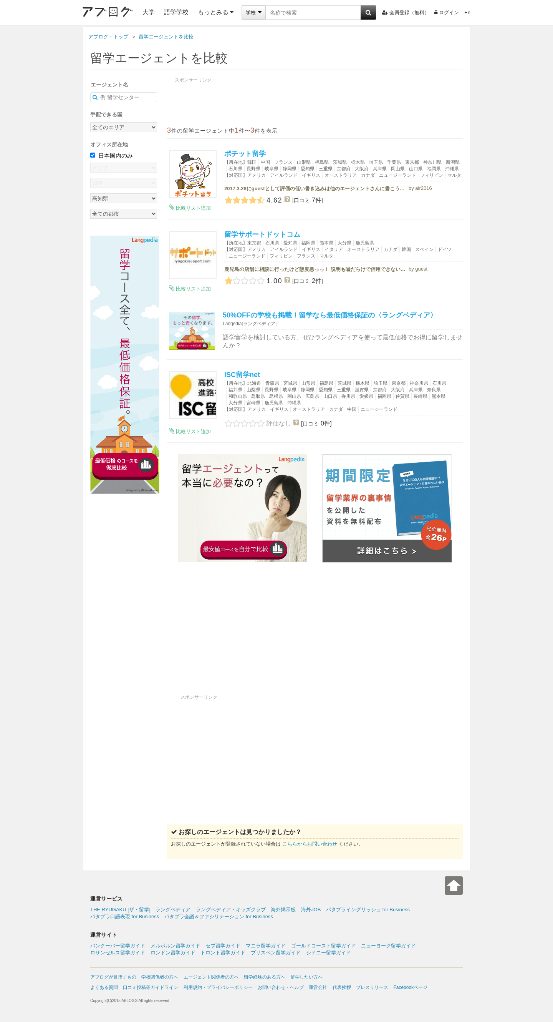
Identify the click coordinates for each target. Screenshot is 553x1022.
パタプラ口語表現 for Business (124, 916)
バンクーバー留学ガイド (117, 946)
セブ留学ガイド (222, 946)
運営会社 (318, 987)
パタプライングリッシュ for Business (368, 909)
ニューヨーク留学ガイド (388, 946)
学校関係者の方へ (159, 977)
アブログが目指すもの (113, 977)
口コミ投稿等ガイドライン (150, 987)
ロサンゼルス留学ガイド (117, 953)
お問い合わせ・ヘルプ (281, 987)
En (467, 12)
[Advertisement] (315, 637)
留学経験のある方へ (264, 977)
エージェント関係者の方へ (211, 977)
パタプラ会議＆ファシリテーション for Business (218, 916)
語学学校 (176, 12)
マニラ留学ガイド (266, 946)
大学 (148, 12)
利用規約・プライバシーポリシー (218, 987)
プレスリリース (372, 987)
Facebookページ (410, 987)
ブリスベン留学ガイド (276, 953)
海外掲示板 (283, 909)
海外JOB (311, 909)
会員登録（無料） (405, 12)
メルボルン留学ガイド (175, 946)
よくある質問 (104, 987)
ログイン (446, 12)
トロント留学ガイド (222, 953)
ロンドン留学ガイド (173, 953)
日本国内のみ (111, 155)
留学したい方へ (306, 977)
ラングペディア (173, 909)
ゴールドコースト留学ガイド (323, 946)
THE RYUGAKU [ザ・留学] (120, 909)
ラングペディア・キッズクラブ (231, 909)
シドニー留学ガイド (328, 953)
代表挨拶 (342, 987)
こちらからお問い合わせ (309, 844)
